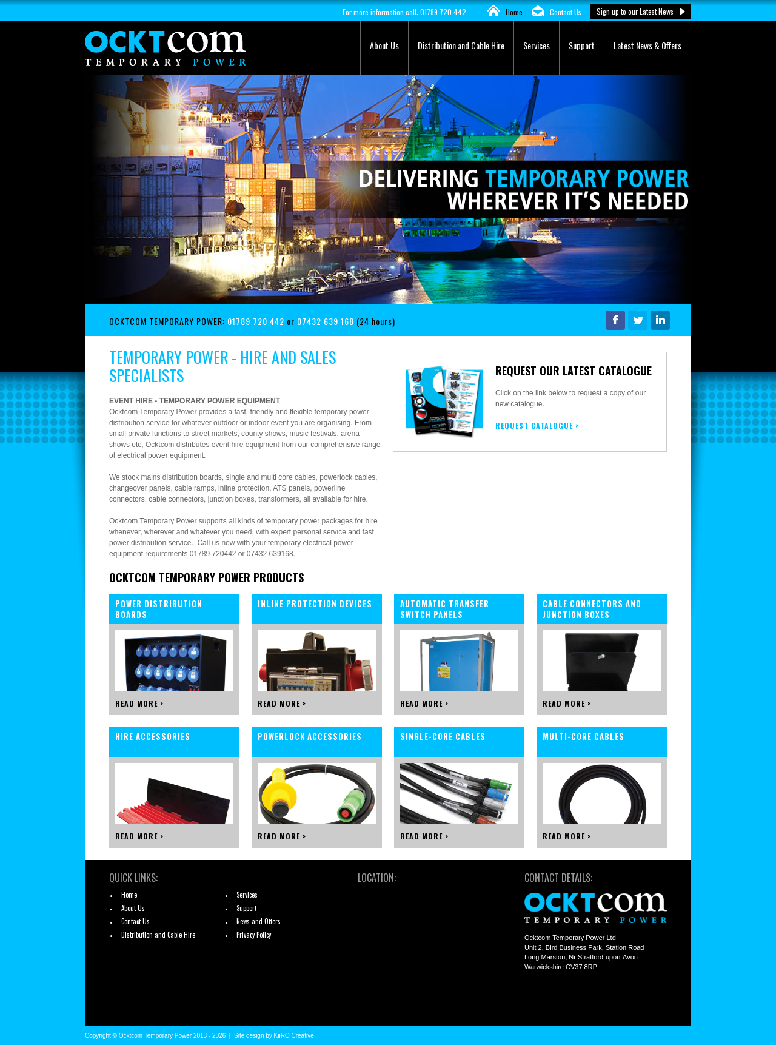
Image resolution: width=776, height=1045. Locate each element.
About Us (384, 45)
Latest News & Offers (647, 45)
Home (514, 12)
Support (582, 45)
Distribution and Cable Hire (461, 45)
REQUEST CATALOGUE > (537, 425)
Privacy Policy (253, 934)
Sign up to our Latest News (635, 11)
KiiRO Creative (294, 1035)
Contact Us (565, 12)
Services (536, 45)
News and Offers (258, 921)
